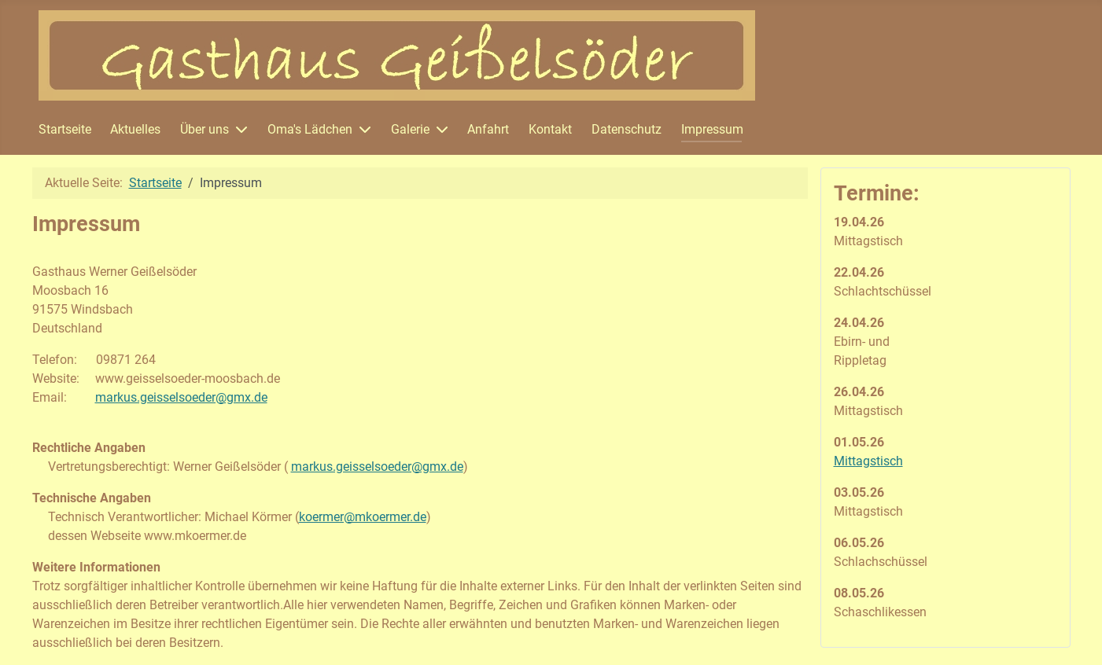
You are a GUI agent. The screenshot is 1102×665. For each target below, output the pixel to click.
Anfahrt (488, 129)
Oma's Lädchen (309, 129)
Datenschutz (627, 129)
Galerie (410, 129)
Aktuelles (135, 129)
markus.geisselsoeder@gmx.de (181, 397)
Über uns (204, 129)
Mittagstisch (868, 461)
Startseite (65, 129)
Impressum (712, 129)
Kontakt (550, 129)
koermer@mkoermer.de (362, 516)
